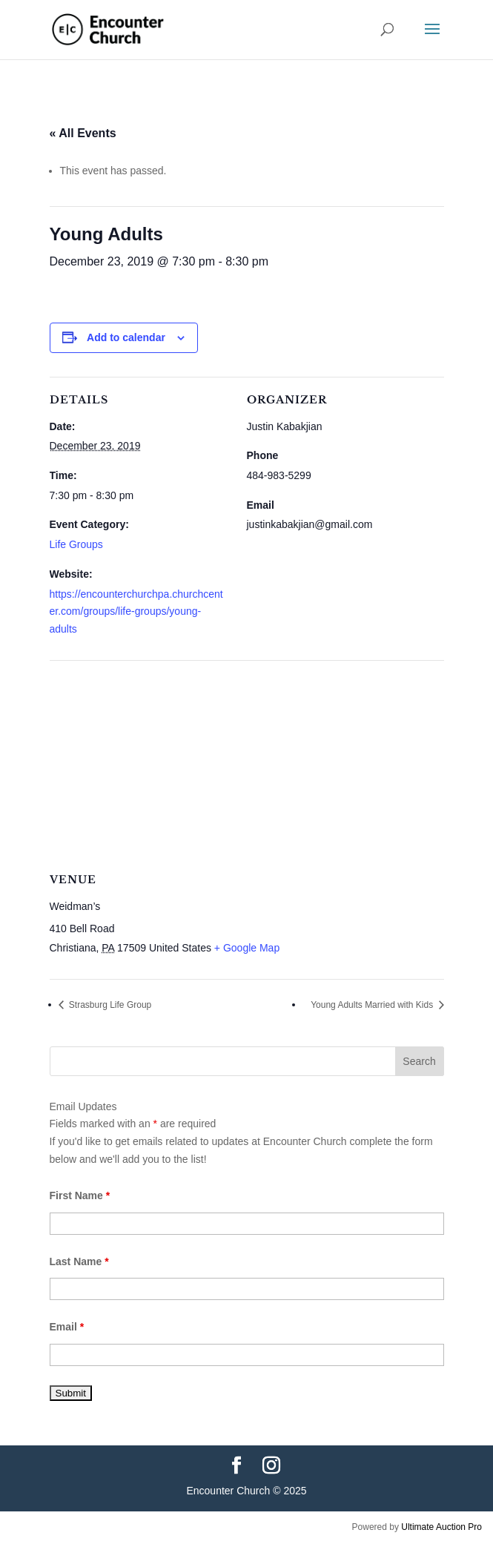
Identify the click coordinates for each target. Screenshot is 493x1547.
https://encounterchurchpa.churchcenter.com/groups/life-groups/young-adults (136, 612)
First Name (80, 1195)
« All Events (83, 133)
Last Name (79, 1261)
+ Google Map (246, 948)
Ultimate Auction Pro (441, 1527)
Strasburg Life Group (109, 1005)
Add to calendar (126, 337)
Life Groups (76, 544)
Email (67, 1327)
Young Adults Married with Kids (373, 1005)
